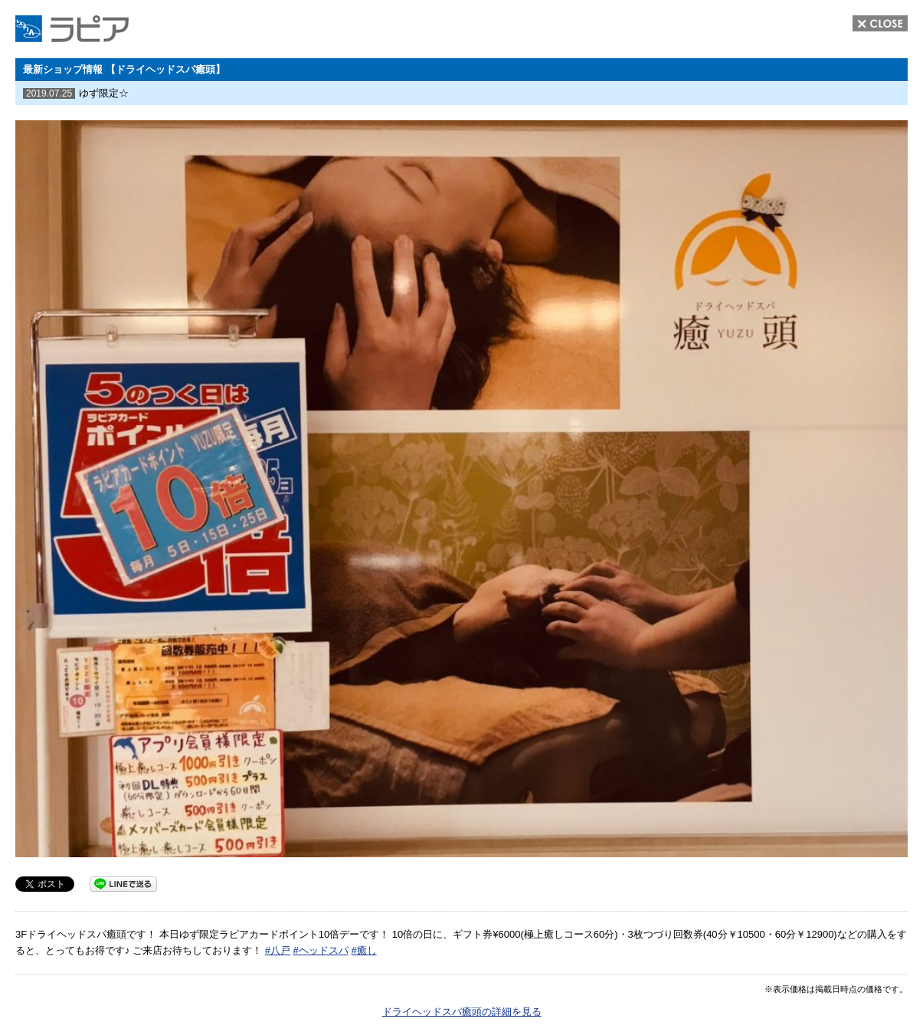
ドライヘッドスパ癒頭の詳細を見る (462, 1011)
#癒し (363, 950)
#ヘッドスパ (321, 950)
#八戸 (277, 950)
